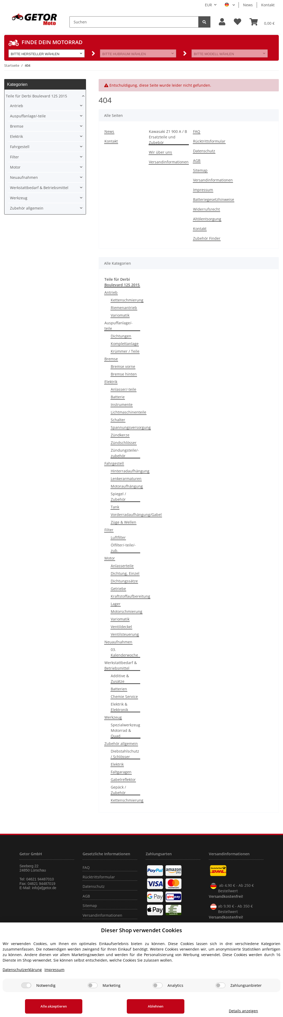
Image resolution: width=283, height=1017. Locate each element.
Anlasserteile (122, 565)
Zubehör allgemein (121, 743)
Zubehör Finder (206, 238)
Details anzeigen (241, 1010)
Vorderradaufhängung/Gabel (136, 514)
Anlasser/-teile (123, 389)
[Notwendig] (26, 985)
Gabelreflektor (123, 779)
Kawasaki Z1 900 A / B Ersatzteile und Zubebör (168, 137)
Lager (115, 603)
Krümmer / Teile (125, 351)
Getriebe (118, 588)
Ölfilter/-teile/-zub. (123, 548)
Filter (108, 529)
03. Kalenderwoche (124, 652)
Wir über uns (160, 152)
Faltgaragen (121, 771)
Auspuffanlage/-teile (118, 325)
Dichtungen (121, 335)
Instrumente (122, 404)
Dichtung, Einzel (125, 573)
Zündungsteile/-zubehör (125, 453)
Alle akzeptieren (53, 1006)
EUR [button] (208, 4)
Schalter (118, 419)
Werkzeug (113, 717)
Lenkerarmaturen (126, 478)
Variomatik (120, 315)
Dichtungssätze (124, 580)
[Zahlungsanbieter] (220, 985)
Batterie (118, 396)
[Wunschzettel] (237, 22)
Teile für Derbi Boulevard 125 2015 (36, 95)
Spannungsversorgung (131, 427)
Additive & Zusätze (120, 678)
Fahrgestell (114, 463)
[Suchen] (134, 22)
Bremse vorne (123, 366)
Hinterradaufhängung (130, 470)
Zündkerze (120, 434)
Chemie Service (124, 696)
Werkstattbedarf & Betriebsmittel (120, 665)
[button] (222, 22)
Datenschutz (204, 150)
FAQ (196, 131)
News (248, 4)
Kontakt (268, 4)
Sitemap (200, 170)
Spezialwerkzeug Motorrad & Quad (125, 730)
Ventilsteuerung (125, 634)
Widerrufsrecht (206, 209)
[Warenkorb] (262, 22)
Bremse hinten (124, 374)
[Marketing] (93, 985)
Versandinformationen (169, 161)
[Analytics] (158, 985)
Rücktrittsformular (209, 141)
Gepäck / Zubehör (118, 790)
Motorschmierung (126, 611)
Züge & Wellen (123, 522)
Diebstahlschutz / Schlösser (125, 754)
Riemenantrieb (124, 307)
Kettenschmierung (127, 300)
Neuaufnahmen (118, 641)
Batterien (119, 688)
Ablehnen (153, 1006)
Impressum (203, 189)
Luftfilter (118, 537)
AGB (196, 160)
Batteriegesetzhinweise (213, 199)
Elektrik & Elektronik (119, 707)
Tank (115, 506)
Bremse (111, 358)
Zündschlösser (124, 442)
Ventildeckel (121, 626)
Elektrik (110, 381)
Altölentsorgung (207, 218)
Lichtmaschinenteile (128, 412)
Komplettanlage (125, 343)
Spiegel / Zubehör (118, 496)
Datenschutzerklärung (22, 969)
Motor (109, 558)
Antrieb (111, 292)
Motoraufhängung (127, 486)
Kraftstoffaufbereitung (130, 596)
